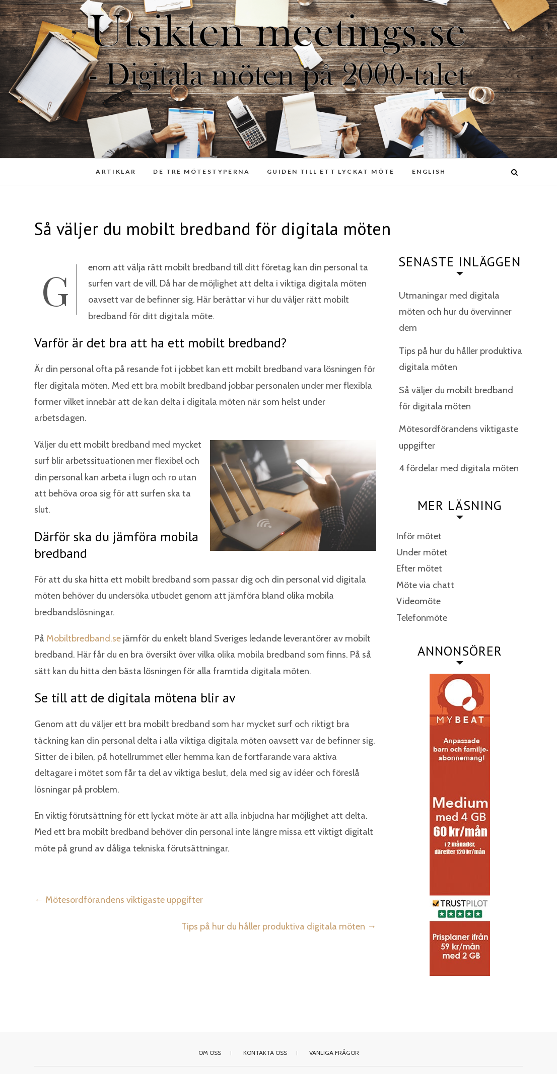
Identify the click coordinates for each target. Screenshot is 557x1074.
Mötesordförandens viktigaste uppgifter (118, 899)
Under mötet (422, 552)
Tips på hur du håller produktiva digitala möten (278, 926)
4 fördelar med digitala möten (459, 468)
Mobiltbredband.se (83, 638)
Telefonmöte (421, 617)
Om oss (209, 1052)
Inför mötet (419, 536)
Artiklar (116, 171)
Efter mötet (419, 568)
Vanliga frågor (334, 1052)
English (429, 171)
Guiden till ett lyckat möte (331, 171)
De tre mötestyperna (201, 171)
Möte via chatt (425, 585)
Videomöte (418, 601)
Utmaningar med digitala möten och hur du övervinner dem (455, 312)
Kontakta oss (265, 1052)
